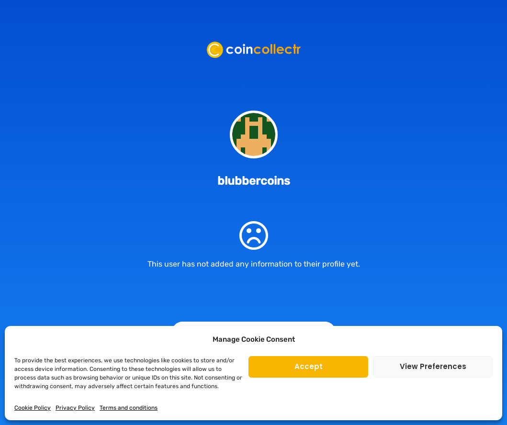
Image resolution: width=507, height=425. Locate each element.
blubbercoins (253, 181)
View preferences (433, 366)
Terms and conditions (129, 407)
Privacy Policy (75, 407)
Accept (308, 366)
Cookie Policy (32, 407)
